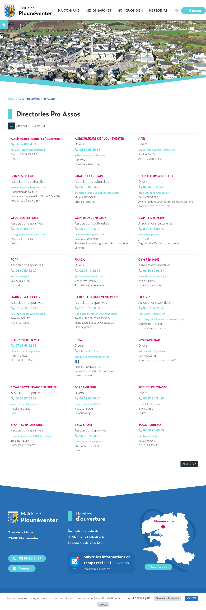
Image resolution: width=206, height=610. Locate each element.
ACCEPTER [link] (191, 598)
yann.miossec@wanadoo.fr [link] (25, 403)
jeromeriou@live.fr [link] (148, 234)
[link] (4, 24)
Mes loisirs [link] (159, 11)
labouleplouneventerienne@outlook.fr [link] (96, 313)
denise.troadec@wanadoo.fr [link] (153, 192)
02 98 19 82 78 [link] (89, 270)
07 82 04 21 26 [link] (153, 308)
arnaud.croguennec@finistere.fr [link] (28, 149)
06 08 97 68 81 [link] (25, 398)
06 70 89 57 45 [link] (153, 187)
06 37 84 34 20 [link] (153, 398)
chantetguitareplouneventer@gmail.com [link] (97, 192)
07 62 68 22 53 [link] (25, 345)
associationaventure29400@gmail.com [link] (32, 435)
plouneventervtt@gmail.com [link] (26, 351)
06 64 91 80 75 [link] (153, 229)
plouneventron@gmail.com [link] (89, 234)
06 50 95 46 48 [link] (153, 430)
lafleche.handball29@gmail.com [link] (28, 313)
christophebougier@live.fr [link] (89, 441)
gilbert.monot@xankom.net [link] (90, 155)
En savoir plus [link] (141, 598)
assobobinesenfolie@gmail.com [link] (28, 187)
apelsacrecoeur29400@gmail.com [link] (156, 149)
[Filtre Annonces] (11, 126)
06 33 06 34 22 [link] (89, 187)
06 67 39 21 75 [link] (89, 351)
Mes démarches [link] (99, 11)
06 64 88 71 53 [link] (25, 229)
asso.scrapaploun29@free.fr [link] (90, 403)
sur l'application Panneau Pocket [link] (107, 562)
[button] (176, 10)
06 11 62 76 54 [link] (89, 398)
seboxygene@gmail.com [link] (151, 313)
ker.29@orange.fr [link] (20, 276)
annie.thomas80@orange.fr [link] (153, 276)
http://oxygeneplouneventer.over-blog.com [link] (162, 319)
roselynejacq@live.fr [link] (149, 435)
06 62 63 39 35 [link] (89, 149)
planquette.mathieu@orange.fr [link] (92, 356)
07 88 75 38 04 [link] (89, 308)
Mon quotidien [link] (130, 11)
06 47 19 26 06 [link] (89, 229)
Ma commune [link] (69, 11)
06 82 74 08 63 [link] (89, 435)
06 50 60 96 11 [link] (153, 270)
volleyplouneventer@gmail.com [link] (28, 234)
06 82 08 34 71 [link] (25, 144)
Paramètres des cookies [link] (167, 598)
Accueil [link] (13, 98)
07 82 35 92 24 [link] (25, 308)
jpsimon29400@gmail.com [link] (89, 276)
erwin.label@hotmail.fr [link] (151, 403)
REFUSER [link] (103, 604)
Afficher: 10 (188, 463)
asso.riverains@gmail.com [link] (152, 351)
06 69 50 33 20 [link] (25, 270)
